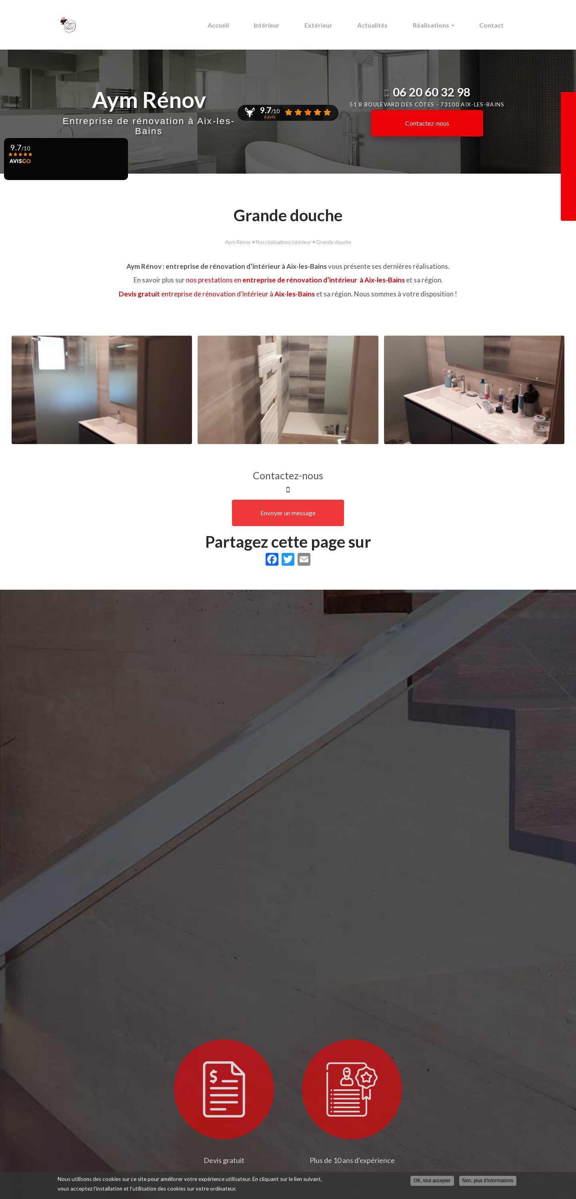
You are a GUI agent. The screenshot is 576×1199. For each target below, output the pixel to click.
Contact (493, 25)
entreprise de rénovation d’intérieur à (217, 294)
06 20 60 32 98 (431, 92)
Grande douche (333, 242)
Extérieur (333, 25)
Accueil (240, 25)
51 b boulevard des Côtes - (427, 104)
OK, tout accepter (432, 1180)
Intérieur (285, 25)
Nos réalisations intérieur (283, 242)
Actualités (383, 25)
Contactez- (427, 123)
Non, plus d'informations (487, 1180)
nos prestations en (296, 280)
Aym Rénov (238, 242)
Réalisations (439, 25)
